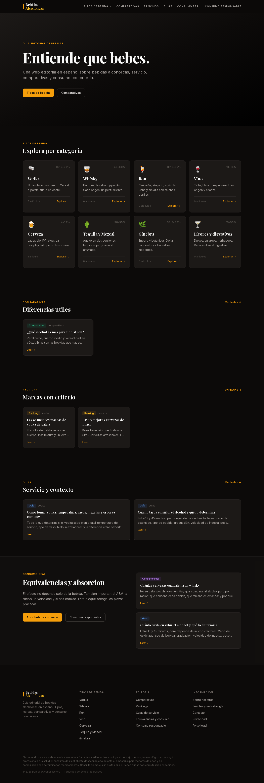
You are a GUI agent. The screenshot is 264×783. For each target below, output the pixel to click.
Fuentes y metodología (208, 706)
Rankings (151, 6)
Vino (82, 719)
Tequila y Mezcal (90, 732)
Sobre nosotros (203, 699)
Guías (168, 6)
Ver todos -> (233, 390)
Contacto (199, 712)
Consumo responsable (223, 6)
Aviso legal (200, 725)
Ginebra (84, 738)
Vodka (83, 699)
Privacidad (200, 719)
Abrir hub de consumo (42, 617)
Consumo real (188, 6)
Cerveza (85, 725)
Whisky (84, 706)
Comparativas (127, 6)
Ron (82, 712)
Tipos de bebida (98, 6)
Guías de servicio (147, 712)
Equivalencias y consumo (152, 719)
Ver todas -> (233, 302)
